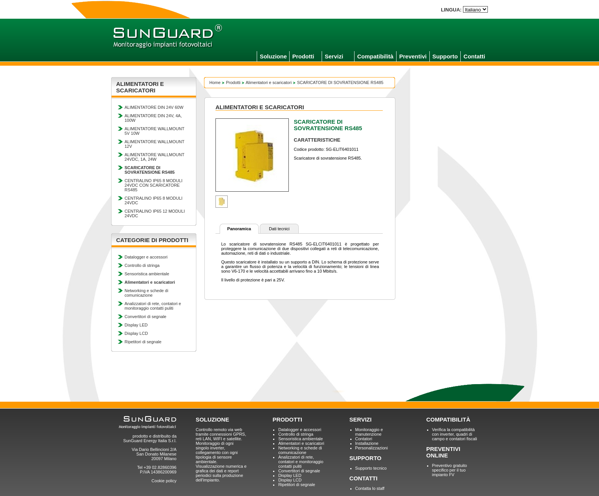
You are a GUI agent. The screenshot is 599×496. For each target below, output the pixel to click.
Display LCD (136, 333)
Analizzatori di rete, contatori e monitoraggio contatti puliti (153, 305)
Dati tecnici (279, 228)
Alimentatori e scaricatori (268, 82)
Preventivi (413, 56)
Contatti (474, 56)
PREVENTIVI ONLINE (443, 452)
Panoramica (239, 228)
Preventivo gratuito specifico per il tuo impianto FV (449, 470)
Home (214, 82)
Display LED (136, 325)
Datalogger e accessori (146, 257)
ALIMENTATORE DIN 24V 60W (154, 107)
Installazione (367, 443)
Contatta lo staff (370, 488)
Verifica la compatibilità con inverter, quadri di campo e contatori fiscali (454, 434)
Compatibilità (375, 56)
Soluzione (273, 56)
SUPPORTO (366, 458)
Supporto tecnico (371, 468)
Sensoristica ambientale (147, 273)
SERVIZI (361, 419)
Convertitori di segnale (145, 316)
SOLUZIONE (212, 419)
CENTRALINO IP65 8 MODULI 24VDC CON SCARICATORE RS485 (154, 185)
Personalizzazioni (371, 448)
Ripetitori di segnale (143, 341)
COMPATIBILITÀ (448, 419)
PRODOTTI (287, 419)
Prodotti (303, 56)
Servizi (334, 56)
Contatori (363, 438)
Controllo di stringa (142, 265)
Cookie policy (164, 480)
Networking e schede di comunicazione (146, 292)
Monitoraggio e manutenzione (369, 431)
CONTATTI (364, 478)
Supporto (445, 56)
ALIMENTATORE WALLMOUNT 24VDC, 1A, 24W (154, 157)
